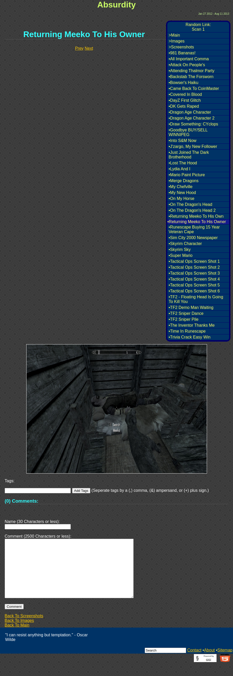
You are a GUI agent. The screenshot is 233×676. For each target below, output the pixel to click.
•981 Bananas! (182, 53)
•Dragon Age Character (190, 112)
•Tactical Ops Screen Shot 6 (194, 291)
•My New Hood (182, 192)
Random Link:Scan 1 (198, 26)
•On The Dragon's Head (190, 204)
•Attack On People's (187, 65)
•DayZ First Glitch (185, 100)
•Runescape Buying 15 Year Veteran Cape (194, 229)
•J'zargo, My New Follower (193, 146)
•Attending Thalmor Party (191, 71)
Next (89, 48)
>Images (177, 41)
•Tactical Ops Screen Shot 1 (194, 261)
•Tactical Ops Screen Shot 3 (194, 273)
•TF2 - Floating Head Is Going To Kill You (196, 299)
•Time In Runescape (187, 331)
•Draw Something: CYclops (193, 124)
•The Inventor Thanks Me (192, 325)
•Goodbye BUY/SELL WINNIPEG (188, 132)
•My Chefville (181, 186)
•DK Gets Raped (184, 106)
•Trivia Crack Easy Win (189, 337)
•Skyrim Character (185, 243)
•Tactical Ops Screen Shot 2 (194, 267)
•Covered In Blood (185, 94)
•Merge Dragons (184, 181)
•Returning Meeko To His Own (196, 216)
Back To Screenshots (24, 628)
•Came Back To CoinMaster (194, 88)
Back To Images (19, 633)
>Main (174, 35)
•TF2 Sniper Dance (186, 313)
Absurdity (116, 4)
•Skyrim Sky (180, 249)
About (209, 662)
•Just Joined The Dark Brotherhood (189, 154)
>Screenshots (181, 47)
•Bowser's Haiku (183, 82)
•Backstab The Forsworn (191, 76)
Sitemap (224, 662)
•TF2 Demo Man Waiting (191, 307)
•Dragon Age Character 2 (191, 118)
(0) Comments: (21, 501)
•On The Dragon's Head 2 (192, 210)
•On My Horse (181, 198)
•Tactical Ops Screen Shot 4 (194, 279)
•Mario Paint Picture (187, 175)
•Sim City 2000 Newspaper (193, 237)
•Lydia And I (179, 169)
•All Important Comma (189, 59)
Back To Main (17, 637)
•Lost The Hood (183, 163)
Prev (79, 48)
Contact (194, 662)
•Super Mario (181, 255)
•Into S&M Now (182, 140)
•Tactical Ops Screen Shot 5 (194, 285)
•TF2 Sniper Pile (184, 319)
